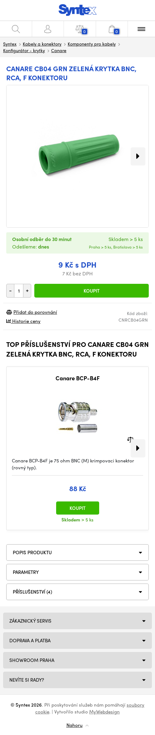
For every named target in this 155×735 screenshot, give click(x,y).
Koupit (91, 290)
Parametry (26, 572)
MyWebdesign (104, 711)
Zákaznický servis (30, 620)
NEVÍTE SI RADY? (26, 679)
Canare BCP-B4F (78, 378)
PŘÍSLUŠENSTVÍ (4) (32, 591)
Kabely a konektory (42, 44)
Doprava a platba (30, 640)
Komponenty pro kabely (92, 44)
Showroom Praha (31, 660)
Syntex (10, 44)
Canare (58, 50)
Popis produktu (32, 552)
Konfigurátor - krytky (24, 50)
